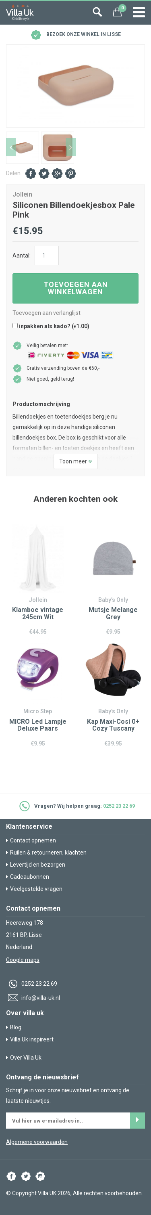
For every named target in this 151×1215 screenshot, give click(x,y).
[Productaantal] (47, 255)
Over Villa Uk (23, 1057)
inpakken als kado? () (50, 326)
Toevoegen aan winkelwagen (75, 288)
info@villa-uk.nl (33, 998)
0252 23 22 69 (119, 806)
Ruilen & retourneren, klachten (46, 852)
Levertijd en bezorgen (35, 864)
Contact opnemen (31, 840)
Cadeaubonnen (27, 877)
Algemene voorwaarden (37, 1142)
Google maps (22, 960)
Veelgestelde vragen (34, 889)
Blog (13, 1027)
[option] (75, 86)
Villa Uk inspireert (30, 1039)
